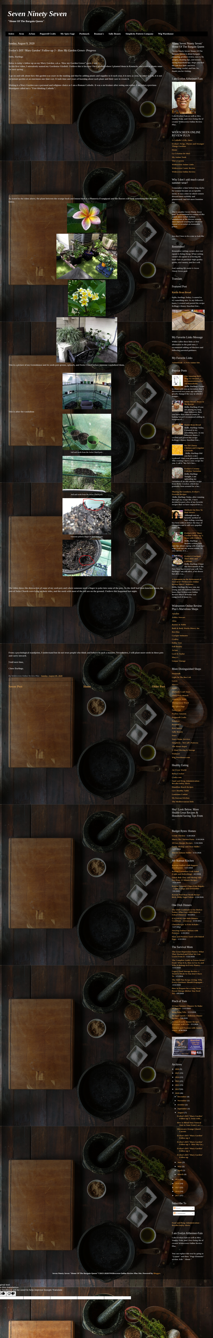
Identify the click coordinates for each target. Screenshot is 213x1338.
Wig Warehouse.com (181, 757)
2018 (177, 1183)
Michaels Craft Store (181, 692)
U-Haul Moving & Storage (183, 750)
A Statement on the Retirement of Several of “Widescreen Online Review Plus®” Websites (186, 581)
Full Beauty (177, 646)
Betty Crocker (178, 773)
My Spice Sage (68, 34)
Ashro (11, 34)
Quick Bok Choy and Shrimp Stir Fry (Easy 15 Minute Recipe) (186, 878)
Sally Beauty (115, 34)
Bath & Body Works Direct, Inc (186, 628)
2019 (177, 1179)
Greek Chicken (178, 836)
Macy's (175, 657)
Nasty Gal (176, 710)
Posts (177, 1208)
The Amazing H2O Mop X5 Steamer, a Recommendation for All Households (193, 380)
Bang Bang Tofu (179, 1012)
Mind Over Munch (180, 695)
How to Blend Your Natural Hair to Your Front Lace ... (190, 1123)
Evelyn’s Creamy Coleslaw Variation (192, 469)
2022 (177, 1085)
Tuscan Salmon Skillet (181, 853)
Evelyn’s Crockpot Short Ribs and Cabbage (192, 558)
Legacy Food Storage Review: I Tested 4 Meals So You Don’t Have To (187, 973)
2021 (177, 1089)
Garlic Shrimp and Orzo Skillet (186, 846)
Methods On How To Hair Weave (193, 511)
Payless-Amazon (179, 714)
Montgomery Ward (180, 703)
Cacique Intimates (180, 635)
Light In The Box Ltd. (181, 677)
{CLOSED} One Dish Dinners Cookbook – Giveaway (185, 919)
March (181, 1174)
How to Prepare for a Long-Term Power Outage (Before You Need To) (186, 990)
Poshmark (84, 34)
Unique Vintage (179, 661)
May (180, 1166)
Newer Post (15, 686)
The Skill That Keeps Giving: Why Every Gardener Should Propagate (187, 981)
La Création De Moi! (181, 153)
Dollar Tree (177, 643)
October (181, 1105)
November (182, 1100)
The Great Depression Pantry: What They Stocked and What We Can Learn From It (188, 954)
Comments (179, 1213)
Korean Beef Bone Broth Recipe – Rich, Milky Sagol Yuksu (186, 896)
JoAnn (32, 34)
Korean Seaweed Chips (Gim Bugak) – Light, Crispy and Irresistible (188, 887)
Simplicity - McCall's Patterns (185, 743)
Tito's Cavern (178, 161)
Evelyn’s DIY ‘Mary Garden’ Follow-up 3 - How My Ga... (190, 1143)
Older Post (158, 686)
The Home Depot (179, 746)
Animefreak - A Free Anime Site (186, 362)
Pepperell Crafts (48, 34)
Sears (174, 735)
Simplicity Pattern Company (139, 34)
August (181, 1112)
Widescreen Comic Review (183, 168)
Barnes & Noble (179, 624)
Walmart (176, 754)
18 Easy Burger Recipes (182, 843)
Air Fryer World (179, 770)
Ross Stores (177, 728)
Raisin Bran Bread (181, 292)
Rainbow (176, 721)
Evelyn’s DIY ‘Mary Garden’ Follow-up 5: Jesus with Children (193, 535)
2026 (177, 1069)
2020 (177, 1093)
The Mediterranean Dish (183, 801)
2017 (177, 1187)
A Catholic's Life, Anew (182, 140)
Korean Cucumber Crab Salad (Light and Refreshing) (185, 872)
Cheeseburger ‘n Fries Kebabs (185, 924)
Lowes (175, 681)
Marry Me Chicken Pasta (183, 839)
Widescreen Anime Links (183, 164)
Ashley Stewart (178, 617)
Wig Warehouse (165, 34)
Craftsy (175, 639)
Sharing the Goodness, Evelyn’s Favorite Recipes (186, 493)
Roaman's (99, 34)
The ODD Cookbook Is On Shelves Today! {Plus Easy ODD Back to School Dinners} (187, 912)
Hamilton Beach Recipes (182, 787)
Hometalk (176, 673)
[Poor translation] (11, 1293)
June (180, 1162)
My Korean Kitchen (180, 798)
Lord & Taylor (178, 654)
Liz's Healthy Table (180, 791)
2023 (177, 1081)
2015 (177, 1195)
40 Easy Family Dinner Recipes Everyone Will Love (185, 1023)
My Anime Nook (179, 157)
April (180, 1170)
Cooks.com (177, 777)
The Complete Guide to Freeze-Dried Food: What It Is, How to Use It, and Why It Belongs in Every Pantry (188, 962)
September (182, 1108)
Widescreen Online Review (184, 172)
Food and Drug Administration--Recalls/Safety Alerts (186, 782)
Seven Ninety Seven (37, 14)
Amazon (175, 614)
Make (174, 688)
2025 (177, 1073)
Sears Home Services (181, 739)
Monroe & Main (179, 699)
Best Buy (176, 632)
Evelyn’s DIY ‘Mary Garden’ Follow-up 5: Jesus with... (190, 1117)
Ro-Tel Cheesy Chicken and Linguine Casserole (194, 447)
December (182, 1096)
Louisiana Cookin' (180, 794)
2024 (177, 1077)
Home (87, 686)
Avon (21, 34)
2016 (177, 1191)
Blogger (156, 1273)
